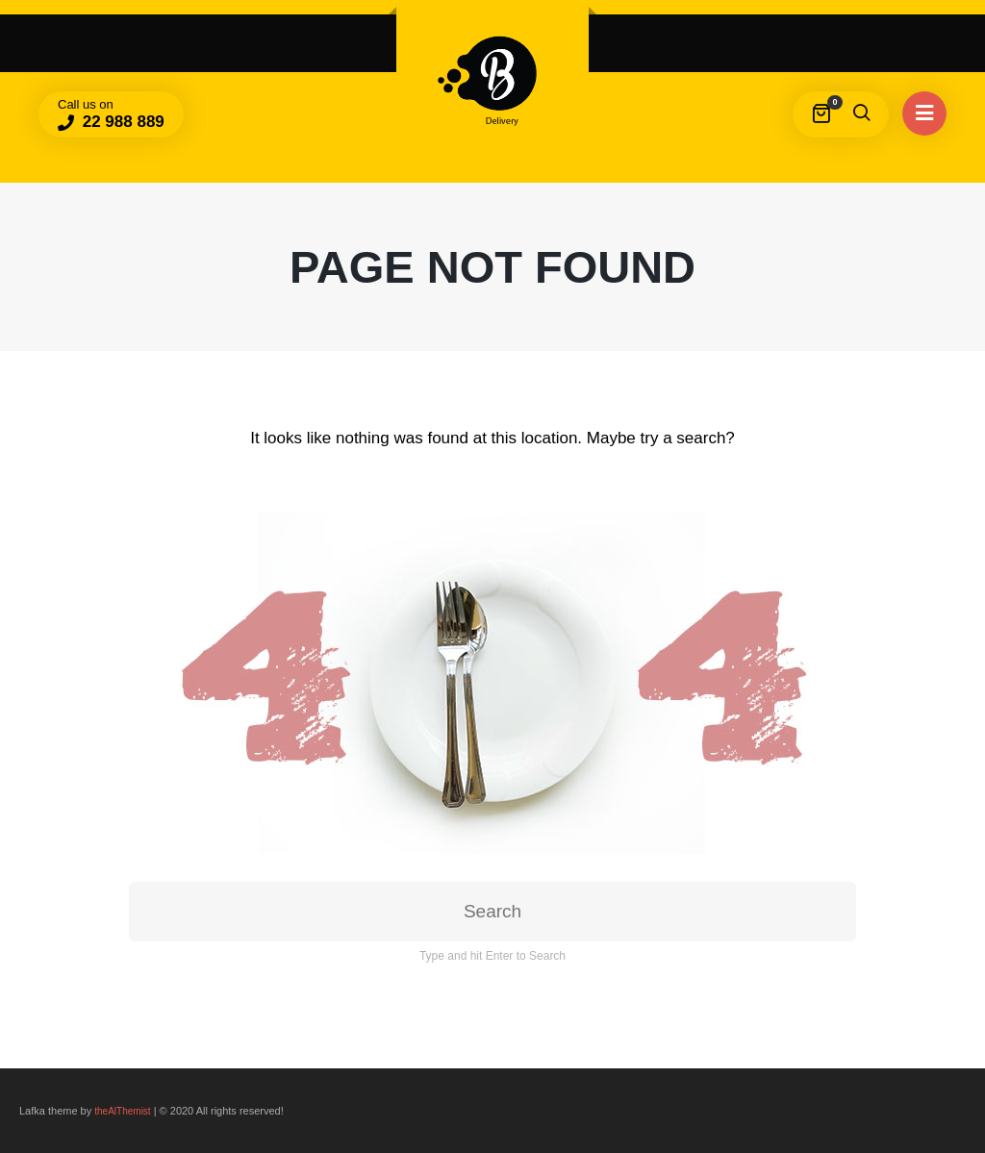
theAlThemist (122, 1111)
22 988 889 (121, 122)
